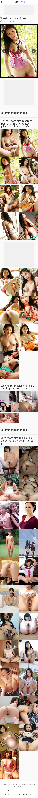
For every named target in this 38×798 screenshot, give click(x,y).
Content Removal (24, 791)
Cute (19, 2)
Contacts (11, 791)
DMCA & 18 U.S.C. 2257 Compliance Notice (19, 794)
